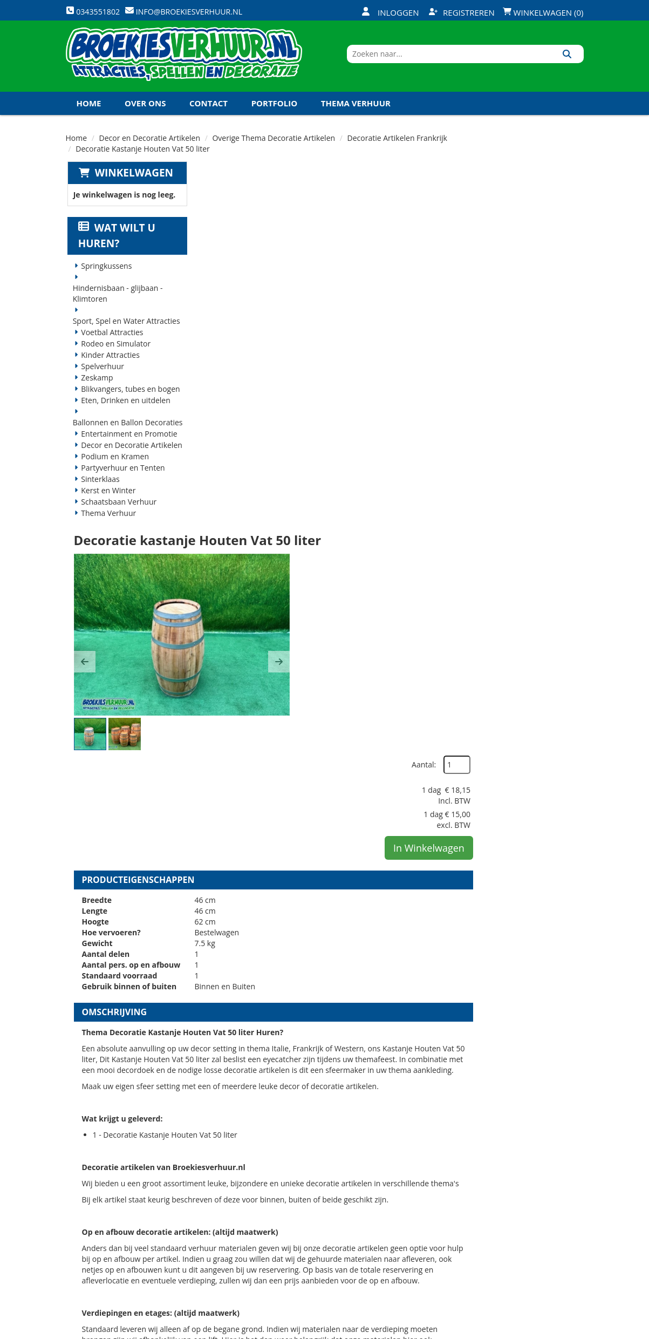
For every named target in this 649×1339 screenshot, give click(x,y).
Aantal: (526, 205)
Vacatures (223, 1207)
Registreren (462, 12)
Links (213, 1226)
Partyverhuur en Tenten (121, 478)
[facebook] (496, 1329)
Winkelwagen (132, 182)
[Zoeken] (571, 61)
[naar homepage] (184, 61)
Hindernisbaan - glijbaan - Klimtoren (117, 303)
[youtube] (535, 1329)
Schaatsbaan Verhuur (117, 512)
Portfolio (274, 112)
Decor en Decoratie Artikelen (130, 455)
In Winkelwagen (531, 287)
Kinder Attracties (109, 365)
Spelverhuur (101, 376)
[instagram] (574, 1329)
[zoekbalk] (490, 61)
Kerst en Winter (107, 500)
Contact (208, 112)
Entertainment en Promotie (128, 444)
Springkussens (105, 276)
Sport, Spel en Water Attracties (125, 331)
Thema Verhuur (356, 112)
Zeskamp (96, 388)
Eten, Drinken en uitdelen (124, 410)
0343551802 (110, 1219)
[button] (214, 303)
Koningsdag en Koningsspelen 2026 (156, 136)
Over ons (145, 112)
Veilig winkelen (319, 1189)
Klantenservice (405, 1189)
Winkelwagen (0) (543, 12)
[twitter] (515, 1329)
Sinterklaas (99, 489)
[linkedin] (554, 1329)
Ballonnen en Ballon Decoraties (127, 432)
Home (89, 112)
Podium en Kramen (114, 466)
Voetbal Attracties (111, 342)
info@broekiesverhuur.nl (121, 1240)
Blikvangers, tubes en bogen (129, 399)
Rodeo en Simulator (114, 354)
